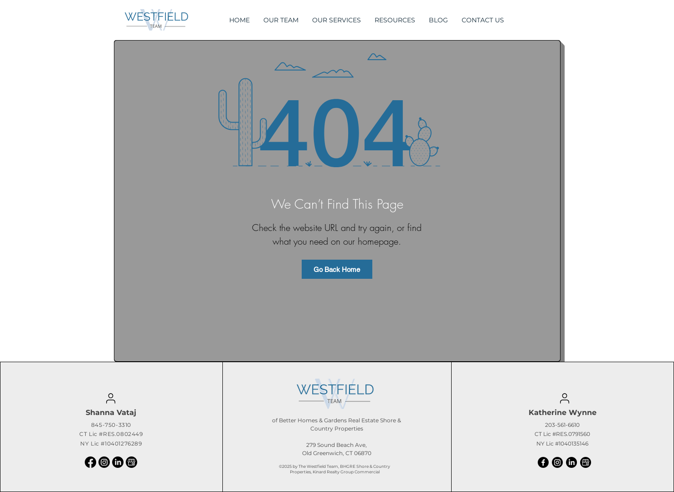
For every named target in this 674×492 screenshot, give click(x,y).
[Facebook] (90, 462)
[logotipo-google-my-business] (131, 462)
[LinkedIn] (117, 462)
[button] (395, 20)
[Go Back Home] (337, 269)
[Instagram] (104, 462)
